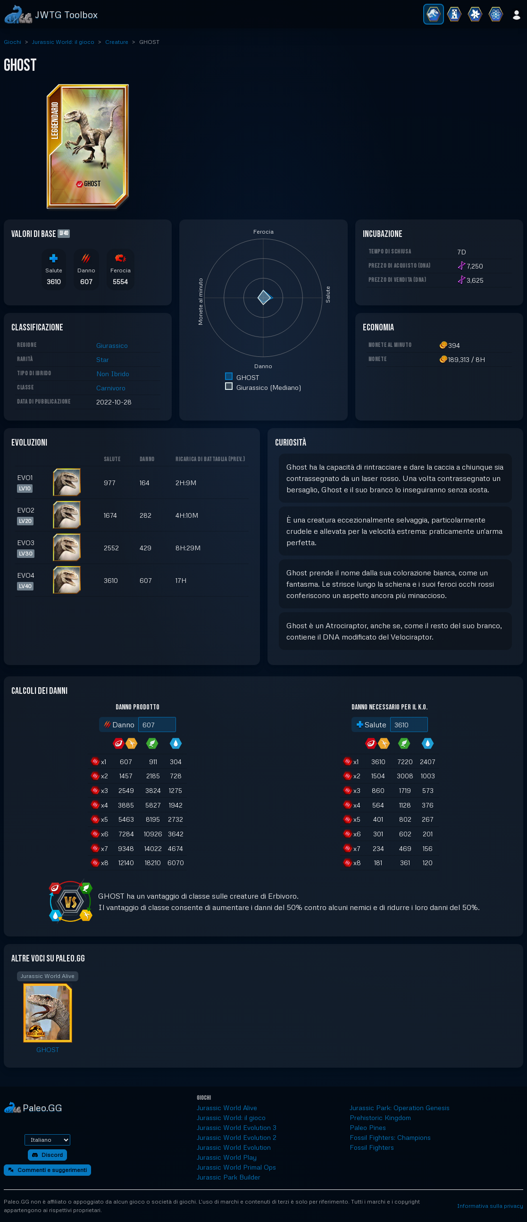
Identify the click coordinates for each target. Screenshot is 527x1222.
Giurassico (112, 345)
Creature (116, 41)
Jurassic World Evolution (234, 1147)
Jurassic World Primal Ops (236, 1167)
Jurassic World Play (227, 1157)
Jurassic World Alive (227, 1108)
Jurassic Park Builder (228, 1177)
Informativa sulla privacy (490, 1205)
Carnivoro (110, 388)
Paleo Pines (368, 1127)
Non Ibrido (112, 374)
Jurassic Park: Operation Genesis (400, 1108)
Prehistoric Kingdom (380, 1117)
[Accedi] (516, 14)
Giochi (12, 41)
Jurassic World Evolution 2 (236, 1137)
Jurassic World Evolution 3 (236, 1127)
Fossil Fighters (372, 1147)
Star (102, 359)
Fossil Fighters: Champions (390, 1137)
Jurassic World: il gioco (63, 41)
